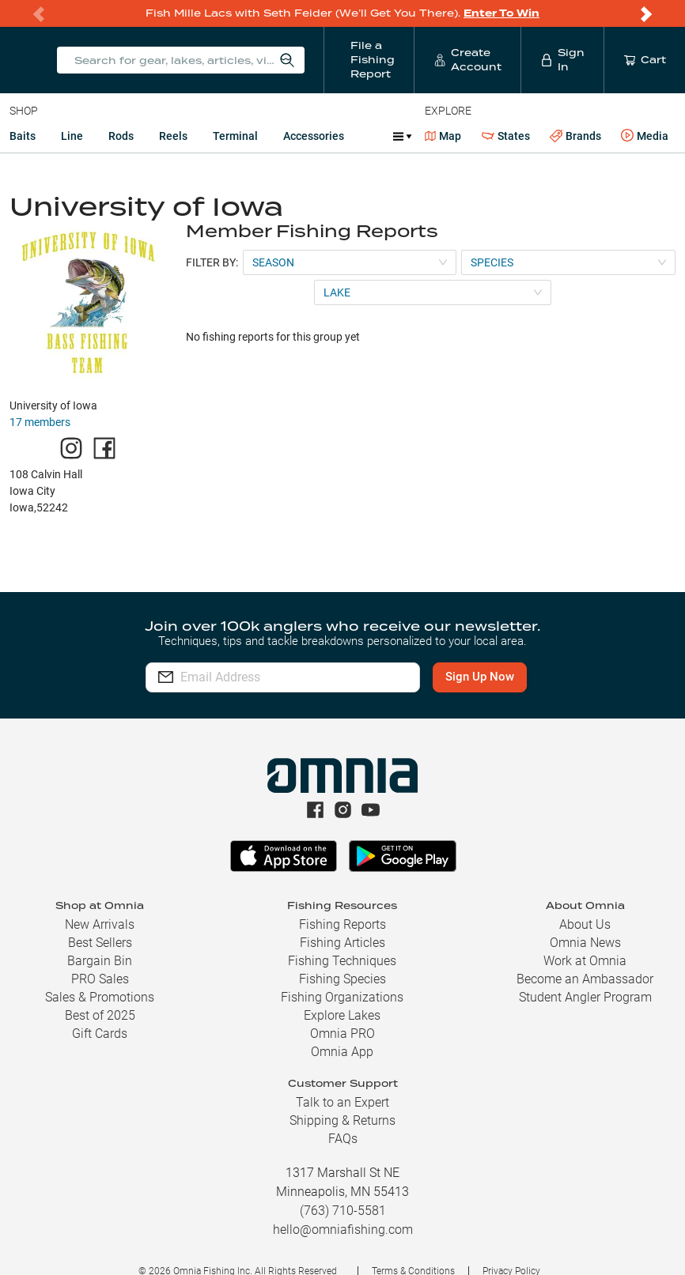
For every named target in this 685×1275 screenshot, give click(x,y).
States (506, 136)
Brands (575, 136)
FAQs (343, 1138)
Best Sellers (100, 942)
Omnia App (342, 1051)
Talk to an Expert (342, 1102)
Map (443, 136)
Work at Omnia (584, 960)
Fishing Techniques (342, 960)
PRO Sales (100, 978)
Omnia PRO (342, 1033)
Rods (121, 136)
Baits (22, 136)
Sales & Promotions (99, 997)
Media (644, 135)
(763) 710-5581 (343, 1210)
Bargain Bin (99, 960)
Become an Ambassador (585, 978)
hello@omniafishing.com (343, 1229)
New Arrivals (99, 924)
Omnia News (585, 942)
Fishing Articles (342, 942)
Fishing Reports (342, 924)
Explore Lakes (342, 1015)
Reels (173, 136)
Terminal (235, 136)
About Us (585, 924)
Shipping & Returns (342, 1120)
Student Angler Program (585, 997)
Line (72, 136)
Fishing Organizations (342, 997)
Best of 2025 (100, 1015)
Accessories (313, 136)
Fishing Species (342, 978)
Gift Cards (99, 1033)
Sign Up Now (479, 677)
